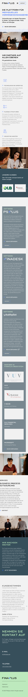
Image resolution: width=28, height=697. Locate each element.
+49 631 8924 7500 (6, 666)
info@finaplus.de (6, 654)
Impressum (4, 684)
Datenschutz (5, 686)
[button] (1, 188)
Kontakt (22, 3)
